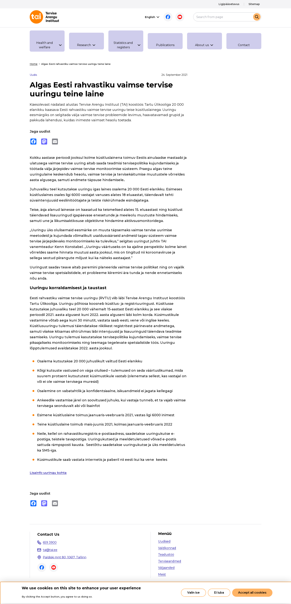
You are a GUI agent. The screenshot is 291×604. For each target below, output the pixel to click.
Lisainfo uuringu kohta (49, 473)
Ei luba (219, 592)
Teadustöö (166, 554)
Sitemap (254, 4)
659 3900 (50, 542)
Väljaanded (166, 567)
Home (33, 63)
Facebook (167, 16)
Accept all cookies (252, 592)
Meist (162, 574)
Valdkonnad (167, 548)
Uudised (164, 541)
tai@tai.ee (50, 550)
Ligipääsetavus (229, 4)
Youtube (178, 16)
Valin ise (193, 592)
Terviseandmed (169, 561)
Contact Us (48, 534)
